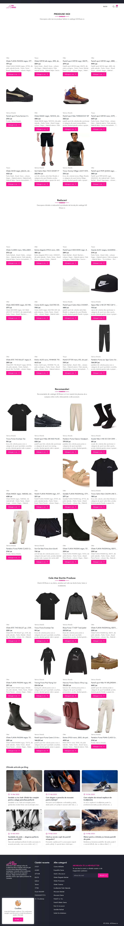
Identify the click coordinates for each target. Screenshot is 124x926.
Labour (37, 881)
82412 (37, 877)
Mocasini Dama (59, 895)
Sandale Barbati (59, 909)
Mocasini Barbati (59, 892)
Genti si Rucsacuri (59, 874)
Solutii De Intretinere (60, 913)
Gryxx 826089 (39, 892)
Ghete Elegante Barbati (61, 877)
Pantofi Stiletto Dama (60, 902)
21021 (37, 866)
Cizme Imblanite (59, 866)
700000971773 (40, 895)
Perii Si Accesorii (59, 906)
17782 (37, 888)
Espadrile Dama (59, 870)
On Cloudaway (39, 899)
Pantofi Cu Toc (58, 899)
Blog (105, 6)
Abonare (103, 875)
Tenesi (37, 884)
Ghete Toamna (58, 884)
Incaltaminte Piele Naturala (62, 888)
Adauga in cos (14, 74)
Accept (18, 919)
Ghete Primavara (59, 881)
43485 (37, 870)
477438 (37, 874)
